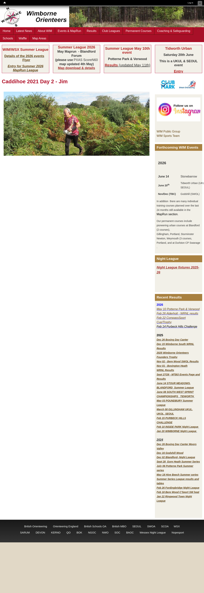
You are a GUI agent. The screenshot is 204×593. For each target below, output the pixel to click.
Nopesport (178, 532)
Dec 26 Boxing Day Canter (172, 339)
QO (68, 532)
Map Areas (39, 38)
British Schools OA (95, 526)
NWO (105, 532)
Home (7, 30)
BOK (79, 532)
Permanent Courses (138, 30)
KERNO (56, 532)
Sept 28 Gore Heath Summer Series (178, 461)
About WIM (45, 30)
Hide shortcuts (200, 3)
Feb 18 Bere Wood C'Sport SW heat (178, 492)
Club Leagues (111, 30)
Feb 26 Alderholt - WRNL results (177, 313)
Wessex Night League (153, 532)
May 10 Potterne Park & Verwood (178, 309)
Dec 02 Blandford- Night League (176, 457)
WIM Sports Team (168, 135)
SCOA (164, 526)
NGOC (92, 532)
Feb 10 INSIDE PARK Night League (177, 426)
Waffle (23, 38)
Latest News (24, 30)
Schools (8, 38)
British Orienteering (35, 526)
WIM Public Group (168, 131)
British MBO (119, 526)
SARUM (25, 532)
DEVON (40, 532)
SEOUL (136, 526)
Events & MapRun (69, 30)
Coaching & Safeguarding (173, 30)
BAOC (130, 532)
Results (92, 30)
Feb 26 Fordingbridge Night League (178, 487)
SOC (117, 532)
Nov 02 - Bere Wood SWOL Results (178, 361)
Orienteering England (65, 526)
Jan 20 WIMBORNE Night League (177, 431)
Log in (190, 3)
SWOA (151, 526)
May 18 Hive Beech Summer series (177, 474)
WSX (177, 526)
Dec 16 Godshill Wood (170, 452)
